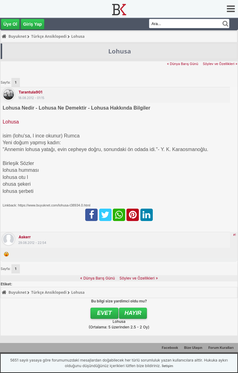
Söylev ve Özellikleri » (220, 64)
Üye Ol (10, 24)
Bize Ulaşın (193, 347)
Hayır (133, 313)
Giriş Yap (32, 24)
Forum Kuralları (221, 347)
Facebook (170, 347)
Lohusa (10, 121)
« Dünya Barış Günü (182, 64)
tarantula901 (30, 92)
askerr (25, 237)
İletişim (167, 366)
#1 (234, 234)
